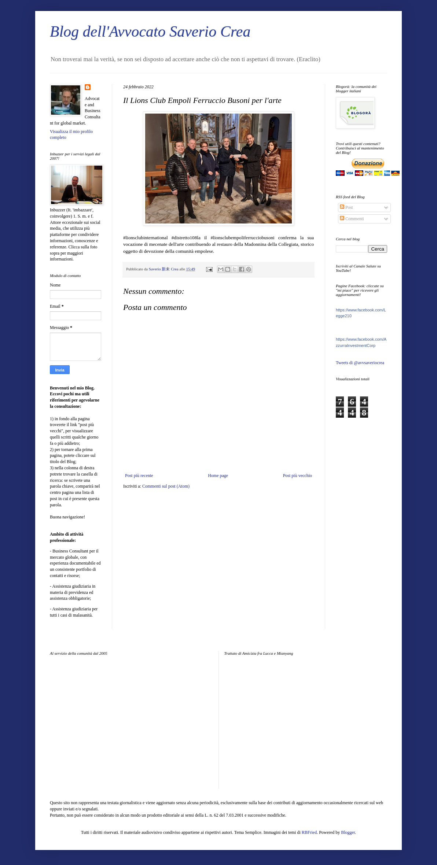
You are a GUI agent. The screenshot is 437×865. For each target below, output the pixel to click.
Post (346, 207)
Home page (218, 475)
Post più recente (139, 475)
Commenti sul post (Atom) (166, 486)
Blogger (348, 832)
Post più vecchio (297, 475)
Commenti (352, 218)
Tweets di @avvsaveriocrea (360, 362)
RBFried (309, 832)
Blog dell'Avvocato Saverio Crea (150, 31)
